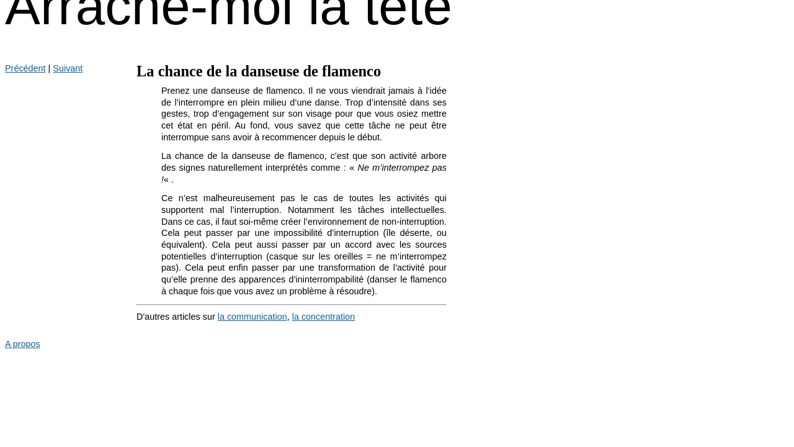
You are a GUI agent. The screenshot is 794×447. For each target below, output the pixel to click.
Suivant (68, 68)
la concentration (323, 317)
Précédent (25, 68)
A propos (22, 344)
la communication (252, 317)
